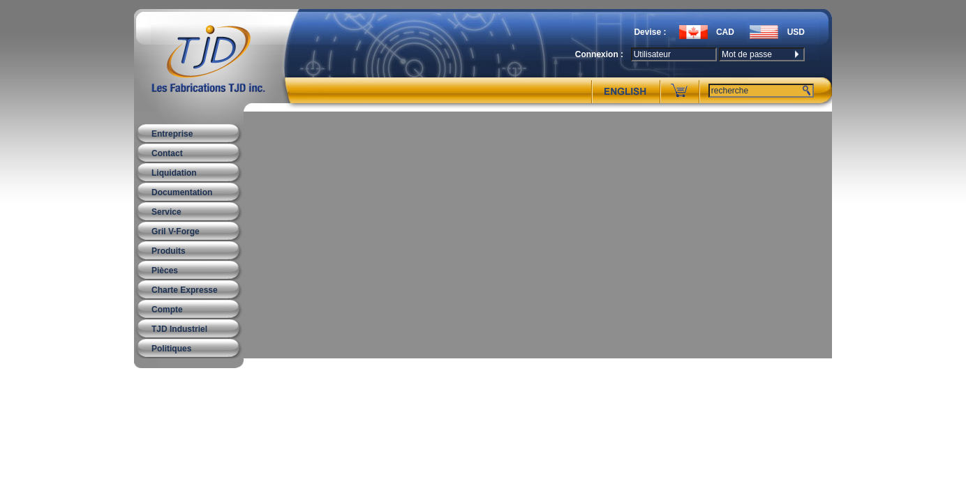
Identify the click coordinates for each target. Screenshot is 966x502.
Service (166, 212)
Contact (167, 153)
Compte (167, 309)
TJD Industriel (179, 329)
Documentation (181, 192)
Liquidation (174, 173)
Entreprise (172, 134)
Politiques (171, 348)
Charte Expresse (184, 290)
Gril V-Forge (175, 231)
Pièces (164, 270)
